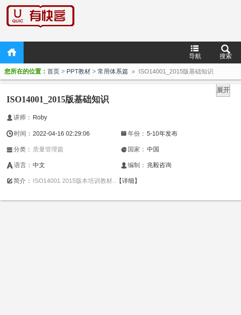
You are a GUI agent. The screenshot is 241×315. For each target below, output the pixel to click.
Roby (40, 117)
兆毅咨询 (159, 164)
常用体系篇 (113, 71)
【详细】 (128, 180)
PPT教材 (78, 71)
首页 (12, 52)
